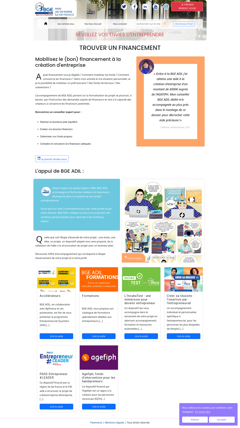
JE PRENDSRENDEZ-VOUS (187, 6)
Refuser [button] (195, 419)
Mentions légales (114, 422)
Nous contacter (120, 23)
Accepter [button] (221, 419)
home (46, 23)
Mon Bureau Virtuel (184, 23)
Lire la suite (56, 336)
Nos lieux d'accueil (93, 23)
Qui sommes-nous (66, 23)
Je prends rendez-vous (52, 158)
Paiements (96, 422)
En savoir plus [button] (202, 412)
